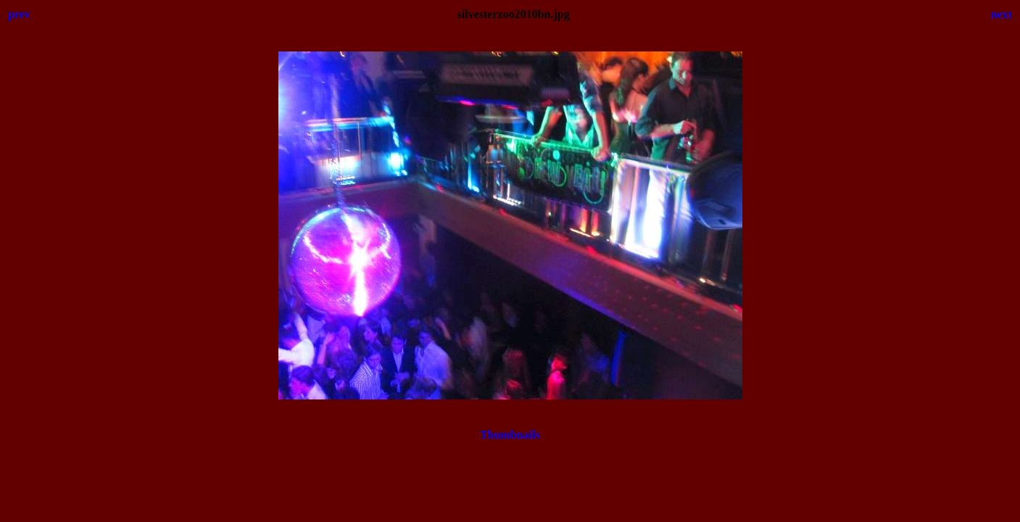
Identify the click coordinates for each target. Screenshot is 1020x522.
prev (19, 14)
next (1001, 14)
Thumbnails (510, 434)
